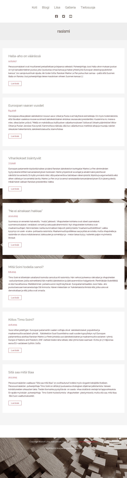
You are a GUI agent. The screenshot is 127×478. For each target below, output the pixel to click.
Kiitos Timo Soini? (21, 320)
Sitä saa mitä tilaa (21, 372)
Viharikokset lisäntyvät (25, 158)
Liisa (57, 7)
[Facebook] (56, 16)
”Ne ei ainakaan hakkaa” (26, 211)
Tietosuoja (90, 7)
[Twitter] (63, 16)
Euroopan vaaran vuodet (27, 105)
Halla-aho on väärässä (25, 56)
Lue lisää (15, 84)
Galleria (71, 7)
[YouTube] (70, 16)
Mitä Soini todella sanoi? (26, 267)
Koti (32, 7)
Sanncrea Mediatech (88, 441)
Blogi (44, 7)
